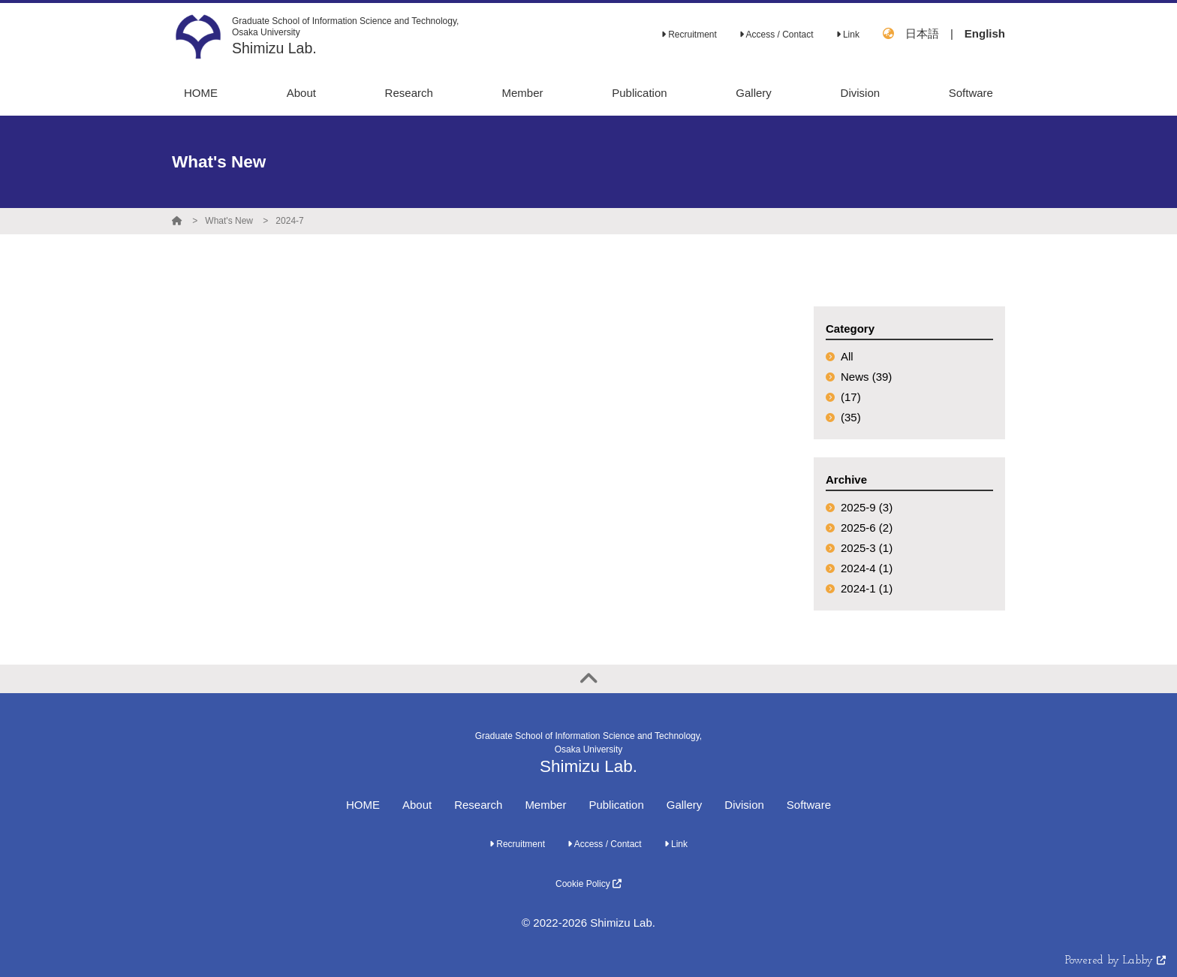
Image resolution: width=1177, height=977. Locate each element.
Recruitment (689, 34)
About (417, 804)
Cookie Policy (588, 884)
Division (744, 804)
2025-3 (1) (867, 547)
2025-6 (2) (867, 527)
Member (545, 804)
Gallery (685, 804)
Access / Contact (776, 34)
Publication (615, 804)
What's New (229, 221)
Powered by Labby (1115, 960)
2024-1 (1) (867, 588)
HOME (363, 804)
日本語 (922, 33)
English (985, 33)
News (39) (866, 376)
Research (478, 804)
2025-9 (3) (867, 507)
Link (847, 34)
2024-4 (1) (867, 568)
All (847, 356)
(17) (851, 396)
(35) (851, 417)
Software (809, 804)
